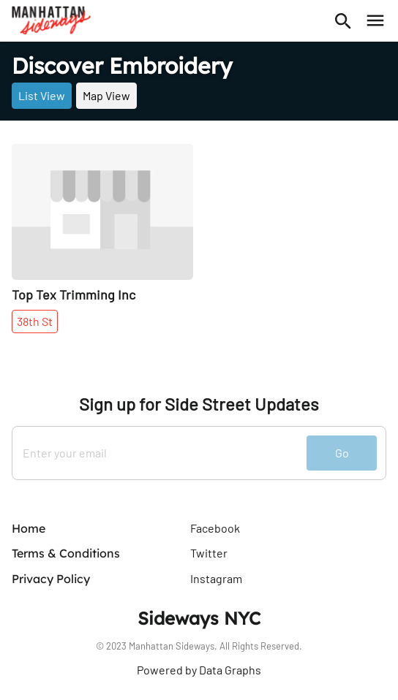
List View (41, 95)
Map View (106, 95)
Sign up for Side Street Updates (199, 404)
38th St (35, 321)
